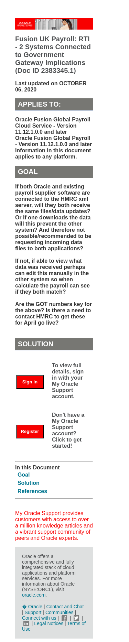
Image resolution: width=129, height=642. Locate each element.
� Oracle (32, 606)
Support (32, 612)
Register (30, 431)
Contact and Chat (65, 606)
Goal (24, 475)
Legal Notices (48, 623)
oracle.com (33, 595)
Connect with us (40, 618)
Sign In (29, 381)
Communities (59, 612)
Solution (29, 483)
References (32, 491)
